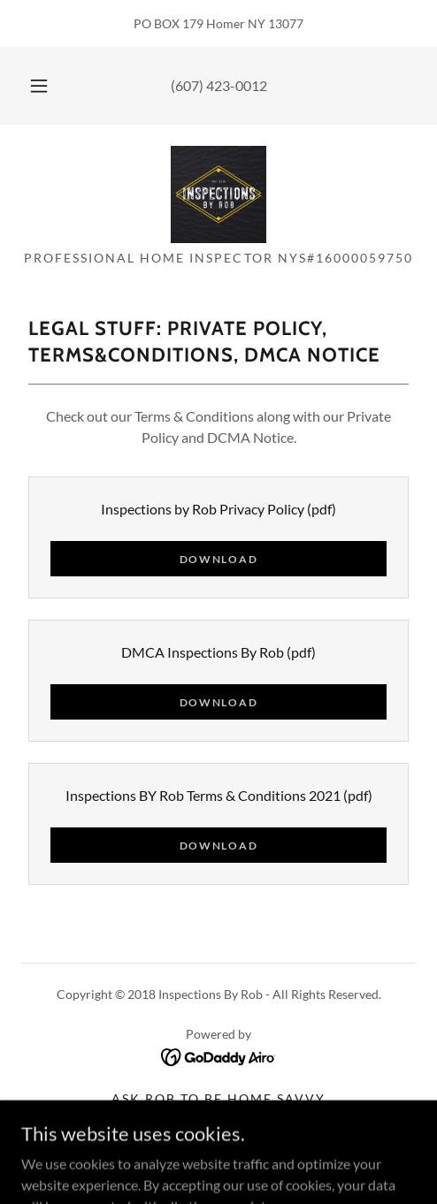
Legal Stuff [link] (218, 1142)
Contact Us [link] (218, 1120)
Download (219, 559)
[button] (39, 85)
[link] (218, 194)
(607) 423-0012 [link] (219, 85)
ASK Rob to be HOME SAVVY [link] (218, 1098)
